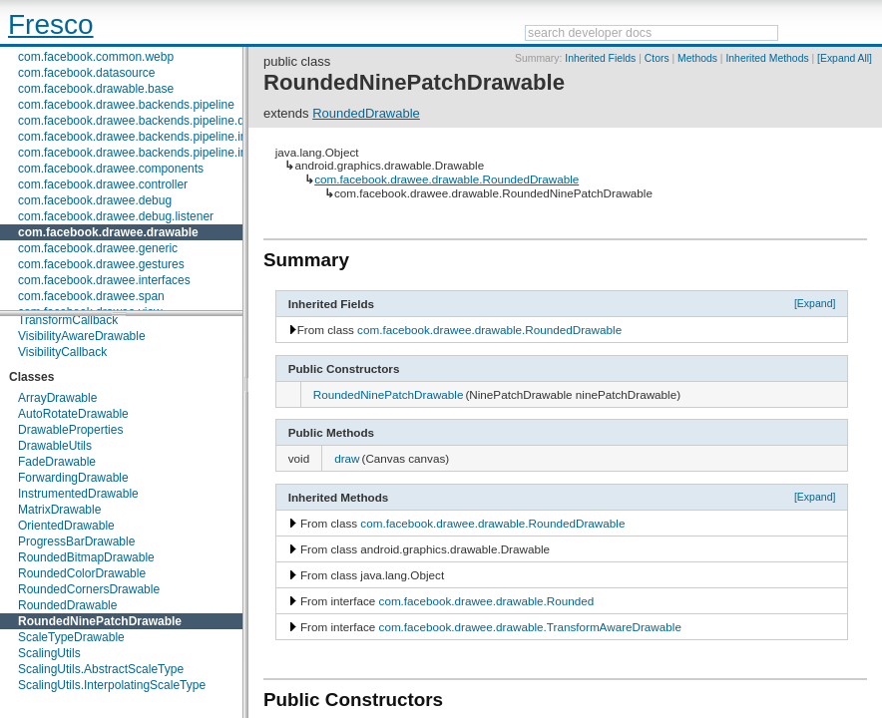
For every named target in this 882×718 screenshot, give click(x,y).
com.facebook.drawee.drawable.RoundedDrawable (446, 179)
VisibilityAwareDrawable (82, 336)
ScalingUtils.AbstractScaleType (101, 669)
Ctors (657, 58)
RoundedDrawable (67, 605)
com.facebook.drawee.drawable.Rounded (487, 600)
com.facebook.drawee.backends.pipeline (126, 105)
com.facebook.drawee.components (111, 169)
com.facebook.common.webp (96, 57)
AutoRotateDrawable (73, 414)
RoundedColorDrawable (82, 573)
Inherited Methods (766, 58)
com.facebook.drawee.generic (98, 248)
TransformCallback (68, 320)
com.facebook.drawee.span (91, 296)
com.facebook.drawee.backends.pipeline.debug (144, 121)
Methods (697, 58)
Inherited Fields (600, 58)
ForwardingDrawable (73, 478)
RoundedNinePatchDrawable (100, 621)
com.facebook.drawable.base (96, 89)
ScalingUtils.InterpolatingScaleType (112, 685)
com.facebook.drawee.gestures (101, 264)
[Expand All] (844, 58)
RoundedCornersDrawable (89, 589)
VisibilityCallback (62, 352)
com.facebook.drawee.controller (103, 184)
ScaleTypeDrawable (71, 637)
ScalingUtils (49, 653)
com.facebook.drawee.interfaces (104, 280)
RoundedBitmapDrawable (86, 557)
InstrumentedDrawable (78, 494)
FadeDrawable (57, 462)
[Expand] (815, 303)
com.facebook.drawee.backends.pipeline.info (137, 137)
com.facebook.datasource (86, 73)
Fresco (51, 24)
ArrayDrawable (57, 398)
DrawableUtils (55, 446)
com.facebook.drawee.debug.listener (116, 216)
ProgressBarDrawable (76, 541)
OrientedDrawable (66, 526)
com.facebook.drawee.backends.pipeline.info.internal (158, 153)
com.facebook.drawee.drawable (108, 232)
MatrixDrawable (59, 510)
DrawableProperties (70, 430)
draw (346, 458)
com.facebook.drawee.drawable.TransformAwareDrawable (530, 626)
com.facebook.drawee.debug (95, 200)
